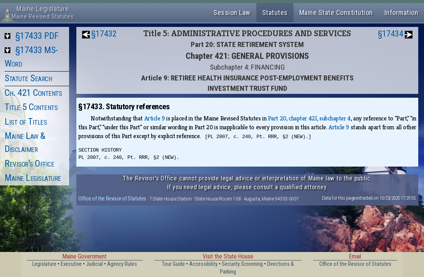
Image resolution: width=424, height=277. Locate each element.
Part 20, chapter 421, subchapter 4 (309, 118)
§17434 (390, 33)
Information (401, 12)
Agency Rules (122, 264)
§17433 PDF (37, 35)
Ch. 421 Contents (33, 92)
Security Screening (242, 264)
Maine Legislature (33, 177)
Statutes (275, 12)
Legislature (44, 264)
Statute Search (28, 78)
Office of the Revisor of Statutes (112, 198)
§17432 (104, 33)
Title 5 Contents (31, 107)
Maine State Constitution (336, 12)
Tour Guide (173, 264)
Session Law (232, 12)
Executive (71, 264)
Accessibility (203, 264)
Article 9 (154, 118)
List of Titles (26, 121)
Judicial (94, 264)
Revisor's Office (29, 163)
